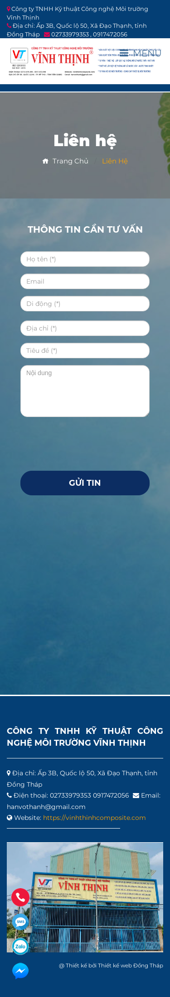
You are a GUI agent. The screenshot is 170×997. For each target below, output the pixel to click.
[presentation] (89, 441)
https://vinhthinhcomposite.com (94, 818)
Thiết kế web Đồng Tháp (130, 965)
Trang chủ (65, 161)
